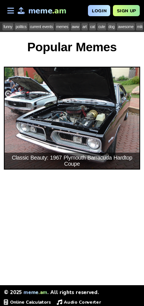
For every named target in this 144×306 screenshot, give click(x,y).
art (85, 27)
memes (62, 27)
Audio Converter (79, 302)
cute (101, 27)
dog (112, 27)
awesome (126, 27)
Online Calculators (27, 302)
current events (41, 27)
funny (7, 27)
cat (92, 27)
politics (21, 27)
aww (75, 27)
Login (99, 11)
